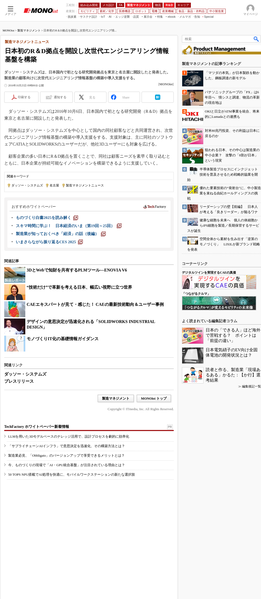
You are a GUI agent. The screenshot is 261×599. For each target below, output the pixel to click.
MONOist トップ (154, 398)
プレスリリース (19, 381)
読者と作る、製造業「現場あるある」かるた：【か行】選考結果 (233, 374)
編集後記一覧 (251, 386)
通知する (60, 97)
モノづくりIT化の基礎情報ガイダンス (63, 338)
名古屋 (54, 185)
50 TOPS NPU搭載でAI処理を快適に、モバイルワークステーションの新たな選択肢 (71, 474)
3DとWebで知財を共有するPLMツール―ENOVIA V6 (77, 270)
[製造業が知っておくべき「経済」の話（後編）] (61, 234)
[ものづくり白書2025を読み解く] (47, 218)
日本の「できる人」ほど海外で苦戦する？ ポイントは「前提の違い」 (233, 335)
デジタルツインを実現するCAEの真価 (209, 272)
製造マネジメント (29, 30)
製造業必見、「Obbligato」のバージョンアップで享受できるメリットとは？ (66, 455)
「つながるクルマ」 (196, 294)
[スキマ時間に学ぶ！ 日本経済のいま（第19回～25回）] (69, 226)
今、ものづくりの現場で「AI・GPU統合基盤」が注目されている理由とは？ (66, 465)
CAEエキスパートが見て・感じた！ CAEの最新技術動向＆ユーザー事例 (95, 304)
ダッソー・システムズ (27, 185)
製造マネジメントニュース (85, 185)
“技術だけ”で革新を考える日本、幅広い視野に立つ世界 (79, 287)
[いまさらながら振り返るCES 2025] (49, 242)
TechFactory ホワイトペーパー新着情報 (36, 427)
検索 (256, 39)
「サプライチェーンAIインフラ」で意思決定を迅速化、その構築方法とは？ (66, 446)
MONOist (8, 30)
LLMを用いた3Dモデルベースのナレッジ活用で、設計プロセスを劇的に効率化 (68, 436)
